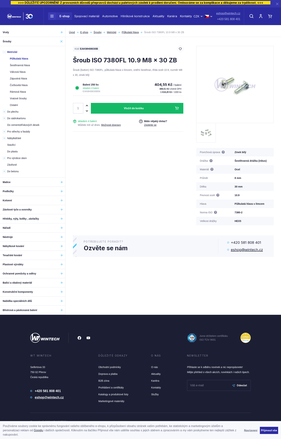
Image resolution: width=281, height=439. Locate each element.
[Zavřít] (277, 4)
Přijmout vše (269, 430)
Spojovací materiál (86, 17)
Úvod (72, 32)
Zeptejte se (150, 125)
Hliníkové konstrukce (135, 17)
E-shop (59, 17)
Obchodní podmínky (109, 367)
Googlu (38, 430)
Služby (155, 394)
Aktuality (158, 17)
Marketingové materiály (111, 401)
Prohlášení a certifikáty (111, 387)
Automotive (110, 17)
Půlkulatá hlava (130, 32)
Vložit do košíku (134, 108)
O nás (154, 367)
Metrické (111, 32)
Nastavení (250, 430)
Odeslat (239, 385)
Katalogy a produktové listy (113, 394)
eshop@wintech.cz (228, 14)
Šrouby (97, 32)
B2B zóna (103, 380)
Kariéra (172, 17)
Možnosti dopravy (111, 125)
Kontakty (186, 17)
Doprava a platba (108, 373)
